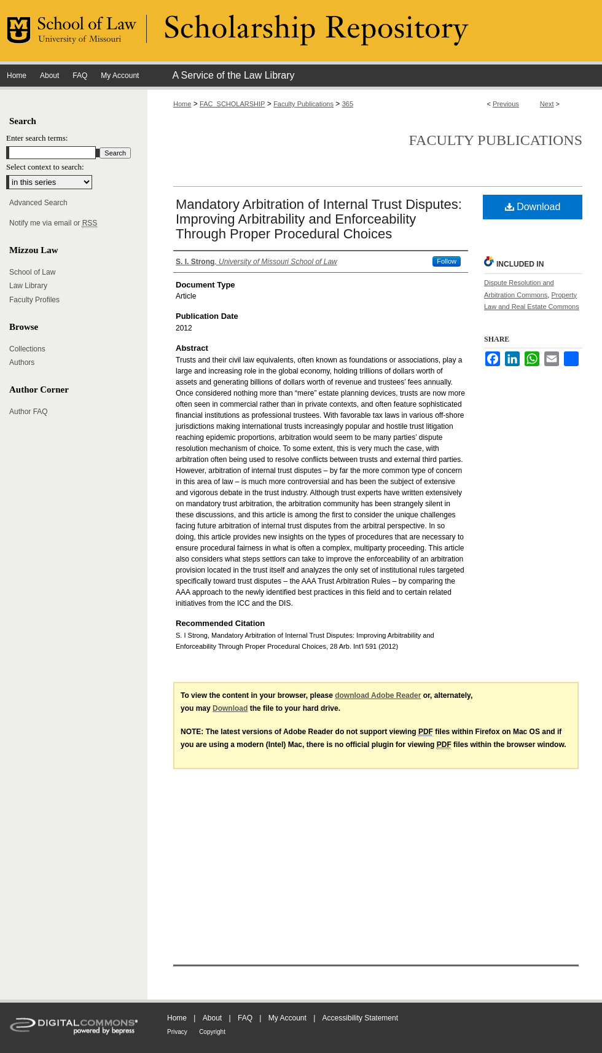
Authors (21, 362)
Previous (506, 104)
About (212, 1018)
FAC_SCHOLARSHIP (232, 104)
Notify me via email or (53, 223)
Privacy (177, 1031)
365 (347, 104)
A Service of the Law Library (233, 75)
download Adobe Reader (378, 695)
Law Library (28, 285)
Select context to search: (45, 166)
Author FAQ (28, 411)
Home (182, 104)
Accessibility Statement (360, 1018)
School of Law (32, 272)
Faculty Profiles (34, 300)
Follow (446, 261)
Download (533, 207)
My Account (287, 1018)
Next (547, 104)
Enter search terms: (37, 138)
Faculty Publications (303, 104)
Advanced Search (38, 202)
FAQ (245, 1018)
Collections (27, 349)
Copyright (212, 1031)
